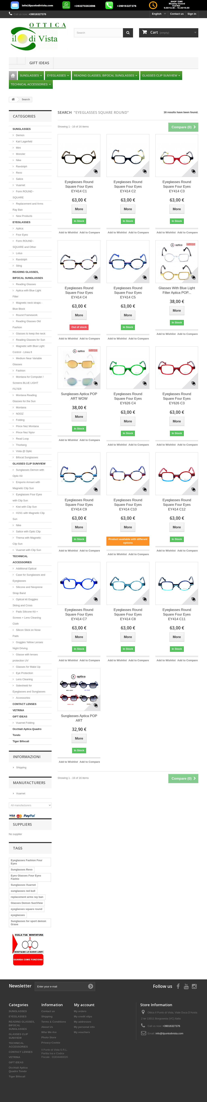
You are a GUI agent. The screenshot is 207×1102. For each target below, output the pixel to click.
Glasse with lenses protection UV (25, 657)
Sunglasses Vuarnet (23, 884)
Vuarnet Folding (24, 722)
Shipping (21, 767)
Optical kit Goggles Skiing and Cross (25, 602)
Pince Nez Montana (27, 426)
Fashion (20, 370)
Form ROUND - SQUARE (23, 194)
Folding (20, 419)
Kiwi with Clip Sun (26, 506)
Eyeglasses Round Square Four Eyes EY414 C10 (128, 504)
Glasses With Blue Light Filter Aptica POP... (177, 290)
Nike (18, 160)
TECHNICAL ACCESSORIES (31, 84)
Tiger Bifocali (21, 741)
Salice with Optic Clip (28, 531)
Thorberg (21, 444)
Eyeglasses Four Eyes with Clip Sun (27, 497)
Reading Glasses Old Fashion (27, 324)
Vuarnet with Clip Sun (28, 550)
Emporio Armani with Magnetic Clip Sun (26, 485)
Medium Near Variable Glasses (27, 361)
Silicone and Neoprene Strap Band (28, 590)
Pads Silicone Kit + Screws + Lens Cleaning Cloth (27, 617)
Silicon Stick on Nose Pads (27, 632)
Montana (20, 407)
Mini (18, 147)
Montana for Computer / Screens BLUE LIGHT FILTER (28, 382)
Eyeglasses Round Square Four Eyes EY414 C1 (79, 186)
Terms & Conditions (53, 1021)
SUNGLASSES (31, 75)
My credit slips (83, 1016)
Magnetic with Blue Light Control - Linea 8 (29, 349)
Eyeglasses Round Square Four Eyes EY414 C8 (128, 614)
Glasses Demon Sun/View (27, 902)
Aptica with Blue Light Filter (27, 293)
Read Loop (22, 438)
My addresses (82, 1021)
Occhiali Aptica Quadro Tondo (27, 732)
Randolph (21, 166)
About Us (47, 1027)
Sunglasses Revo (22, 869)
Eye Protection (24, 673)
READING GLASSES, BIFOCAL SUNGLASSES (105, 75)
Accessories (22, 697)
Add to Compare (90, 232)
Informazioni (27, 756)
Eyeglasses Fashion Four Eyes (27, 862)
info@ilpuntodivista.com (169, 1033)
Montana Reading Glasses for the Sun (25, 398)
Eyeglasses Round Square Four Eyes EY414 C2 (128, 186)
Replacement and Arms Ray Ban (28, 206)
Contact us (177, 13)
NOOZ (19, 413)
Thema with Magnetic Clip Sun (27, 540)
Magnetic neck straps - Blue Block (27, 305)
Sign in (191, 13)
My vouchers (82, 1032)
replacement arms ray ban (27, 896)
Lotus (18, 253)
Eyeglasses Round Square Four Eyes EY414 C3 (176, 186)
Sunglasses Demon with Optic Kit (28, 472)
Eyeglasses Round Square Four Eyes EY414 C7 (79, 614)
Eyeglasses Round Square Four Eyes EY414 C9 (79, 504)
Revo (18, 172)
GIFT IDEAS (39, 62)
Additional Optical (25, 568)
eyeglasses (18, 915)
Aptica (19, 228)
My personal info (84, 1027)
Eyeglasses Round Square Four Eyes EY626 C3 (176, 398)
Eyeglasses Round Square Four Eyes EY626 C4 (128, 398)
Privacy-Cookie (50, 1042)
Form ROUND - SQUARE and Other (24, 243)
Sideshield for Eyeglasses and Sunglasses (29, 688)
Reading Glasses (25, 284)
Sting (18, 265)
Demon (20, 135)
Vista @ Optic (23, 451)
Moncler (20, 153)
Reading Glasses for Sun (30, 339)
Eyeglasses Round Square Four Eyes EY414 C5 (128, 292)
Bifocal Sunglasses (26, 457)
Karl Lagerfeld (23, 141)
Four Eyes (21, 234)
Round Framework (26, 315)
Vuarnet (20, 185)
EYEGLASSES (58, 75)
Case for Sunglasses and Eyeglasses (29, 577)
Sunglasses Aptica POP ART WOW (79, 396)
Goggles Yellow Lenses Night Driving (28, 645)
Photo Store (48, 1037)
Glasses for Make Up (28, 666)
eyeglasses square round (26, 909)
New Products (23, 215)
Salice (19, 178)
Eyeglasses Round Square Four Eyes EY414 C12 (176, 504)
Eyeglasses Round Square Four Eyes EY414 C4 (79, 292)
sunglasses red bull (23, 890)
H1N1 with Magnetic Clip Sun (29, 515)
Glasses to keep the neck (30, 333)
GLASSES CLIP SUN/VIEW (161, 75)
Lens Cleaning (24, 679)
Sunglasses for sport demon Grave (28, 923)
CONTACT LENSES (24, 704)
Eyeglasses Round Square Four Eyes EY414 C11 (176, 614)
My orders (80, 1011)
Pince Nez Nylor (25, 432)
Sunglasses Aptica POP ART (79, 718)
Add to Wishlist (68, 232)
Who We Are (49, 1032)
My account (84, 1004)
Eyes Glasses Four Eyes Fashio (26, 877)
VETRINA (18, 710)
